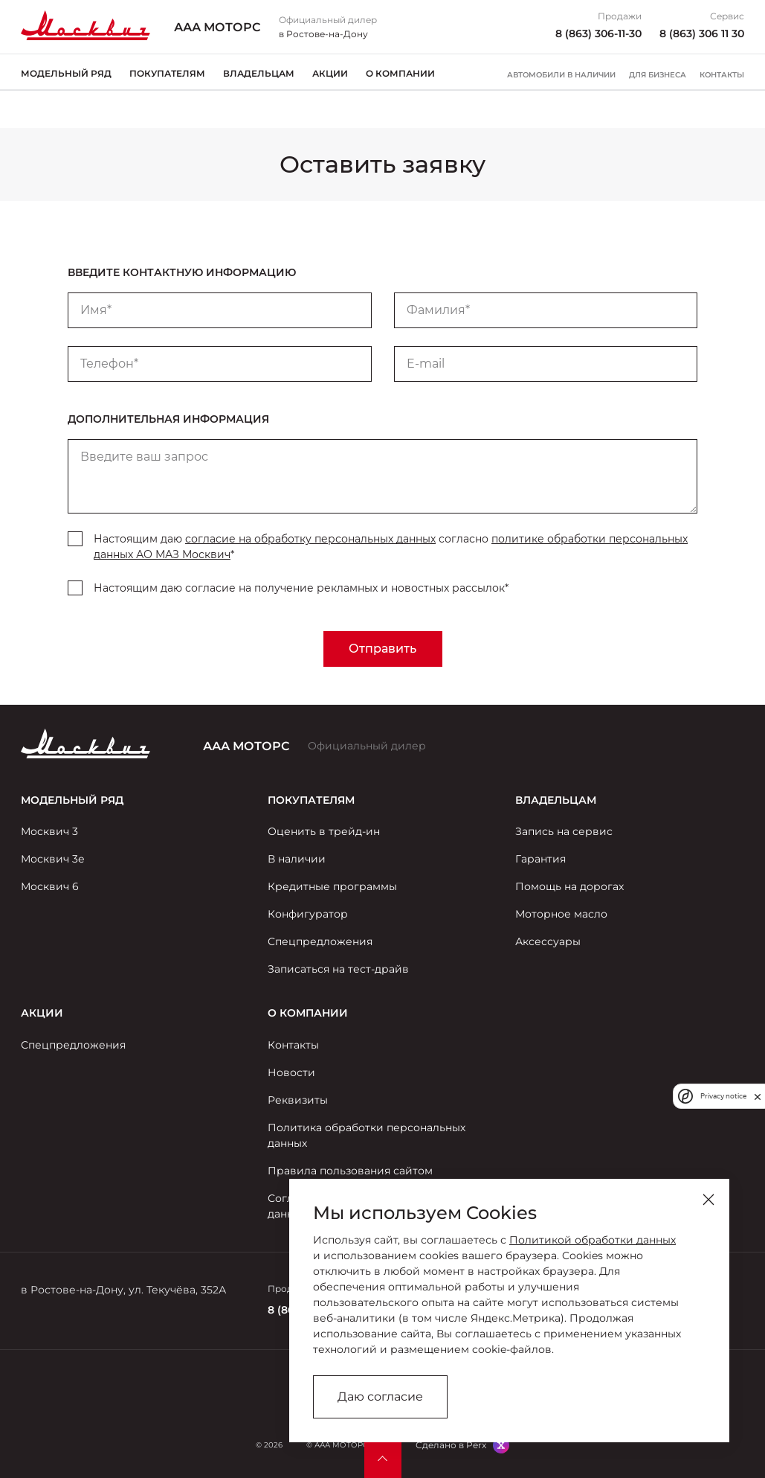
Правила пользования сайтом (350, 1170)
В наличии (297, 859)
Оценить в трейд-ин (324, 831)
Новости (291, 1072)
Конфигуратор (308, 914)
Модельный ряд (66, 73)
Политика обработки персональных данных (366, 1135)
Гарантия (540, 859)
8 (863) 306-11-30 (598, 33)
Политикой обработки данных (592, 1240)
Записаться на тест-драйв (338, 969)
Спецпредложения (320, 941)
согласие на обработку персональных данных (310, 539)
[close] (758, 1096)
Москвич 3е (53, 859)
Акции (330, 73)
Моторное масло (561, 914)
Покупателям (167, 73)
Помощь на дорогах (569, 886)
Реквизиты (298, 1100)
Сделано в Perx (451, 1444)
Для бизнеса (657, 75)
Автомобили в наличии (561, 75)
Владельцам (258, 73)
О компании (400, 73)
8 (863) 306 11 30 (701, 33)
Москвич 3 (49, 831)
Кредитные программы (332, 886)
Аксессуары (548, 941)
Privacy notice (723, 1096)
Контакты (722, 75)
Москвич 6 (50, 886)
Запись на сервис (564, 831)
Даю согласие (380, 1396)
